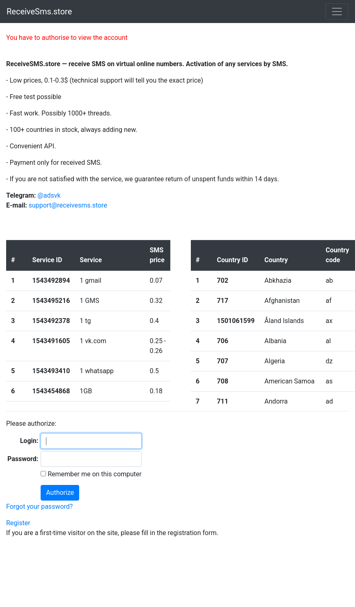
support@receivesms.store (68, 205)
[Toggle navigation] (336, 11)
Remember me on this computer (94, 474)
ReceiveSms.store (39, 11)
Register (18, 523)
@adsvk (48, 195)
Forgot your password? (39, 506)
